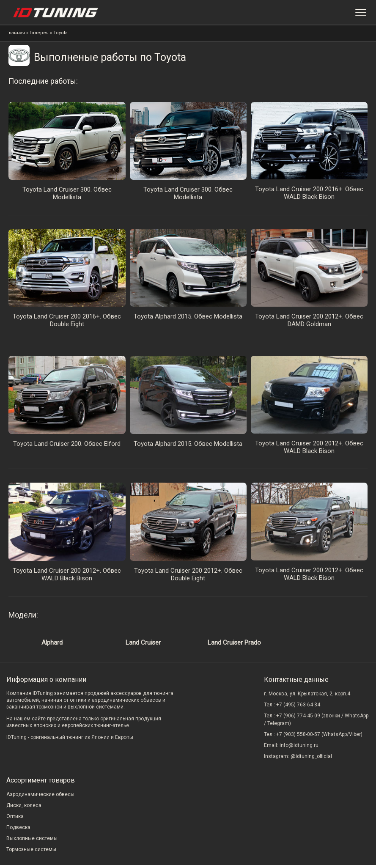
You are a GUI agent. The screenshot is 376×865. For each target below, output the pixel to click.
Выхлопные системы (32, 838)
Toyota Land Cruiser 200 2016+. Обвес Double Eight (67, 320)
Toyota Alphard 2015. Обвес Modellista (188, 316)
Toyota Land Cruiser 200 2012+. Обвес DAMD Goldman (309, 320)
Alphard (52, 642)
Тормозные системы (31, 849)
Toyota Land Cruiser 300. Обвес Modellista (67, 193)
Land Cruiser (143, 642)
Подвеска (18, 827)
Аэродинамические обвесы (40, 794)
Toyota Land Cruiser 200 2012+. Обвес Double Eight (188, 574)
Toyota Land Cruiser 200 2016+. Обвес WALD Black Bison (309, 192)
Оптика (15, 816)
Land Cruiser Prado (234, 642)
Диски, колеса (23, 805)
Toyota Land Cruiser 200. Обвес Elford (67, 444)
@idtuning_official (311, 756)
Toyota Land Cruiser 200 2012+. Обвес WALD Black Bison (309, 447)
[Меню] (361, 12)
